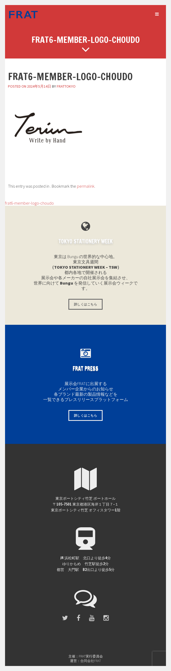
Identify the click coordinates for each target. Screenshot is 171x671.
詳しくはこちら (85, 304)
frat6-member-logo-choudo (27, 203)
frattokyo (66, 86)
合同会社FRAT (90, 661)
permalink (85, 186)
